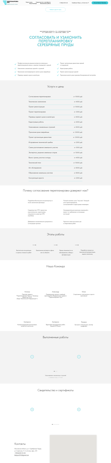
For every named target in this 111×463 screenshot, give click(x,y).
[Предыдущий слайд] (32, 356)
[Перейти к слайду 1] (54, 371)
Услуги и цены (29, 2)
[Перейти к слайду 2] (55, 371)
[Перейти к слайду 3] (56, 371)
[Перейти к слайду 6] (58, 424)
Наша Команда (33, 3)
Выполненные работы (45, 3)
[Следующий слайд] (78, 356)
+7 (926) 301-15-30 (63, 2)
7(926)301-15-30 (20, 453)
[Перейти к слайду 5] (57, 424)
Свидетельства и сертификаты (43, 2)
